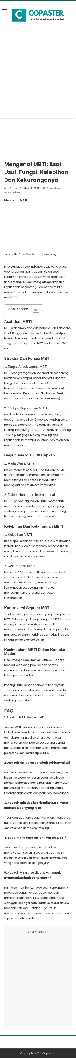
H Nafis (12, 188)
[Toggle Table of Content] (34, 309)
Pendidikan (54, 188)
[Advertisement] (38, 74)
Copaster (49, 1053)
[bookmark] (6, 12)
